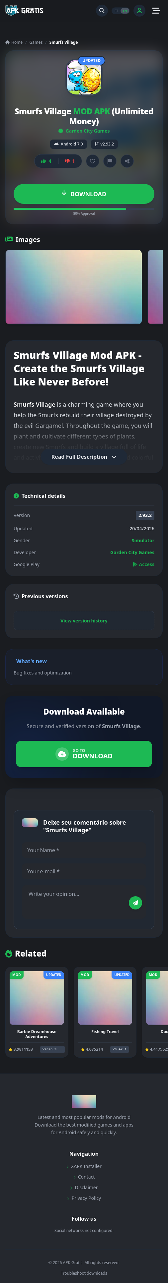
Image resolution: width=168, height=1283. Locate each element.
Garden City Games (84, 131)
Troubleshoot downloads (84, 1273)
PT (116, 10)
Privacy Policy (84, 1198)
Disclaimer (84, 1187)
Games (36, 42)
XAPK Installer (84, 1166)
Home (14, 42)
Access (143, 564)
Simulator (143, 540)
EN (125, 10)
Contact (84, 1177)
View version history (84, 620)
